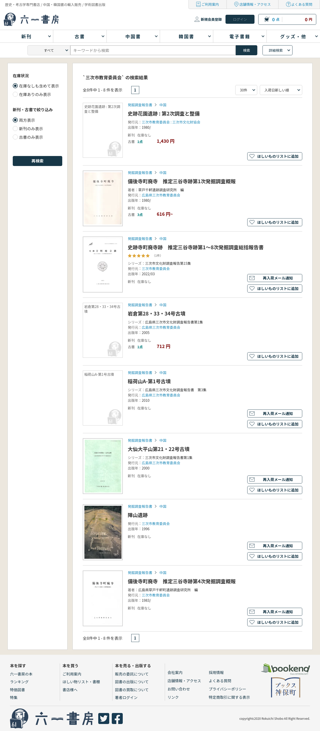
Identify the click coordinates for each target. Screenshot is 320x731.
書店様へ (70, 689)
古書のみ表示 (31, 137)
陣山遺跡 (138, 514)
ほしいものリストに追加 (277, 156)
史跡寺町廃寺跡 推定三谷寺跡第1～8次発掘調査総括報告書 (196, 247)
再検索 (38, 161)
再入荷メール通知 (278, 277)
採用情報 (216, 672)
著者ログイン (126, 697)
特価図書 (17, 689)
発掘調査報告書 (140, 104)
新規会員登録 (211, 19)
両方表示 (27, 120)
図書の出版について (132, 681)
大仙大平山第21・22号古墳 (159, 448)
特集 (14, 697)
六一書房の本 (21, 673)
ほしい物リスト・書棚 (81, 681)
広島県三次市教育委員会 (161, 195)
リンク (173, 697)
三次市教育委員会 (156, 268)
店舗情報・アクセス (255, 4)
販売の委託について (132, 673)
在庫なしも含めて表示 (39, 86)
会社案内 (175, 672)
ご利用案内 (210, 4)
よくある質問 (301, 4)
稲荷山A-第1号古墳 (149, 381)
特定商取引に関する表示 (229, 697)
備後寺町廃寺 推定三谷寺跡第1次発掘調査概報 (182, 181)
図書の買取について (132, 689)
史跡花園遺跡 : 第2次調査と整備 (164, 113)
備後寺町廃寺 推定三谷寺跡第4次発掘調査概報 (182, 581)
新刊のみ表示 (31, 129)
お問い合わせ (179, 689)
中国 (162, 104)
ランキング (19, 681)
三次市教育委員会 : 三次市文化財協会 (171, 122)
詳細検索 (276, 50)
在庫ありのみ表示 (35, 94)
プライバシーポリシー (227, 689)
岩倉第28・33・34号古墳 (157, 313)
